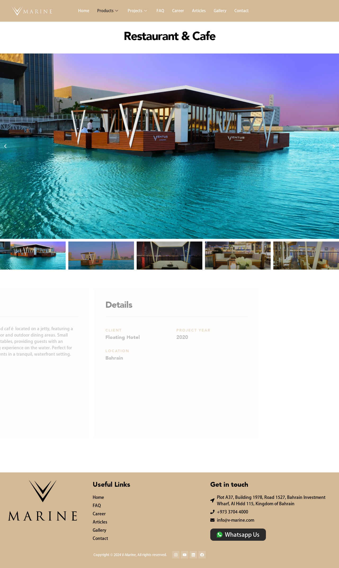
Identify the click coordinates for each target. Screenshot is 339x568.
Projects (137, 11)
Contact (241, 11)
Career (178, 11)
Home (83, 11)
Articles (199, 11)
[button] (5, 146)
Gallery (220, 11)
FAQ (160, 11)
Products (107, 11)
